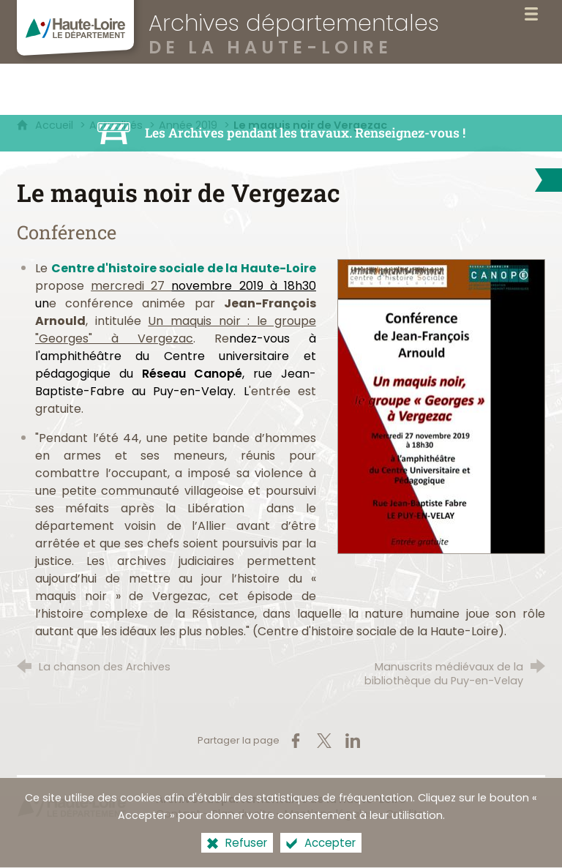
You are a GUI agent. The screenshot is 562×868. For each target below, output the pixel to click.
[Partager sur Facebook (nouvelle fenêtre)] (295, 740)
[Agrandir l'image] (441, 405)
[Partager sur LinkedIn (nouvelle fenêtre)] (352, 740)
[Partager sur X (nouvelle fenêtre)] (324, 740)
